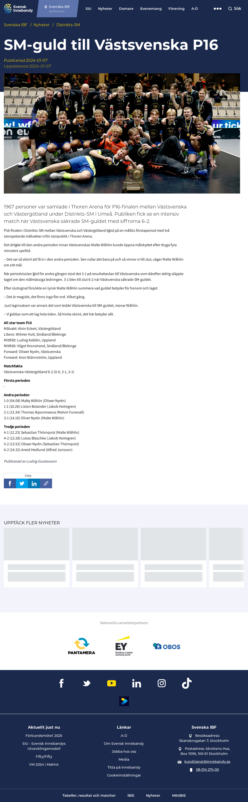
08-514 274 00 (207, 769)
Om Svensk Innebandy (124, 743)
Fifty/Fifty (44, 756)
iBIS (130, 795)
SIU (88, 8)
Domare (126, 8)
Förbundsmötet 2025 (44, 735)
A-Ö (194, 8)
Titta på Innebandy (124, 767)
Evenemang (151, 8)
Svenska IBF (15, 25)
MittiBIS (179, 795)
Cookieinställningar (124, 775)
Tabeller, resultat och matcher (89, 795)
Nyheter (105, 8)
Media (124, 759)
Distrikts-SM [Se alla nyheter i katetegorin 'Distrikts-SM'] (68, 25)
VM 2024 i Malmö (44, 764)
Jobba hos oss (124, 751)
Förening (176, 8)
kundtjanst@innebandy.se (207, 761)
